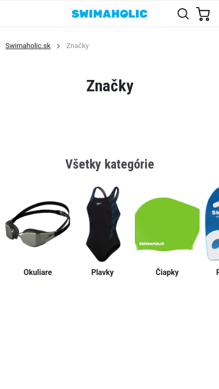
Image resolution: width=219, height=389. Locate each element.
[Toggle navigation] (14, 13)
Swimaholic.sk (28, 46)
